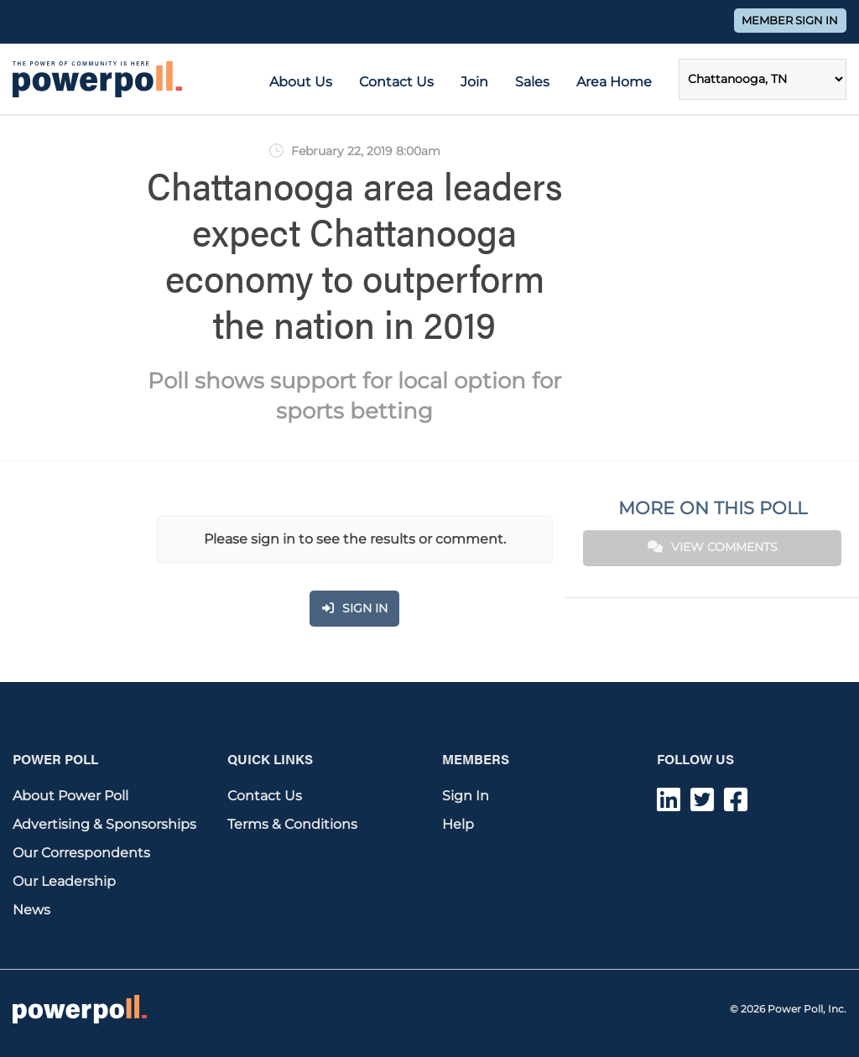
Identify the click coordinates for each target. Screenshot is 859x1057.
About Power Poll (70, 796)
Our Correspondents (81, 853)
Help (458, 824)
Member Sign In (790, 20)
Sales (532, 82)
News (31, 910)
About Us (300, 82)
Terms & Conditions (292, 824)
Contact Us (396, 82)
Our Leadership (64, 881)
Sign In (465, 796)
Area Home (614, 82)
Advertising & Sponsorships (104, 824)
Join (474, 82)
